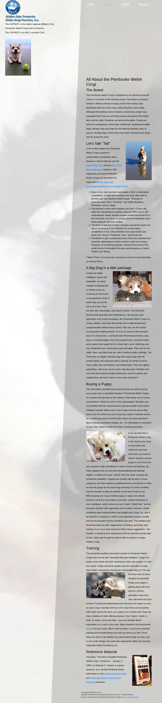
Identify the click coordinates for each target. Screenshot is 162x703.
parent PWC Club (94, 165)
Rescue (143, 4)
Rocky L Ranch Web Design (131, 697)
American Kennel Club (115, 673)
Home (90, 4)
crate (90, 628)
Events (125, 4)
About (108, 4)
